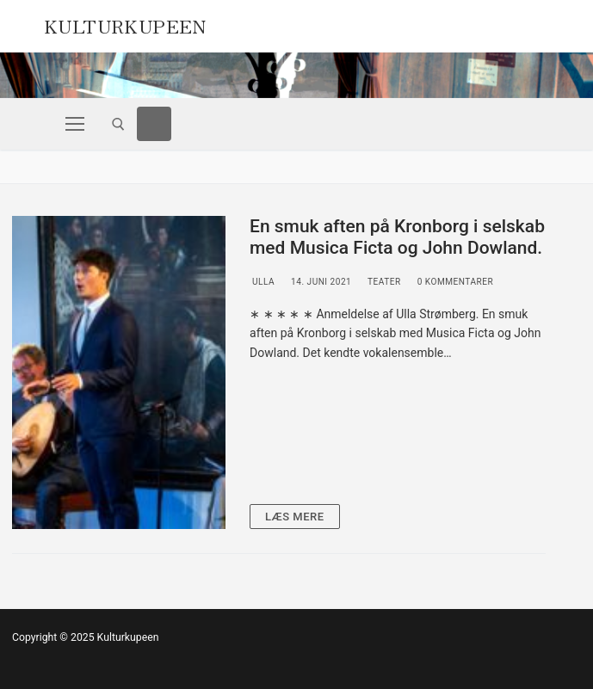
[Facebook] (154, 124)
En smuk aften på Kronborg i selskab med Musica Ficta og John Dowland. (397, 237)
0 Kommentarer (454, 281)
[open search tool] (118, 124)
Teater (382, 281)
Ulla (262, 281)
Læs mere (294, 516)
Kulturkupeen (125, 24)
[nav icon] (75, 123)
